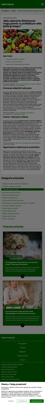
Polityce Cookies (6, 397)
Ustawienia (11, 401)
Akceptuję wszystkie (36, 401)
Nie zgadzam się (22, 401)
